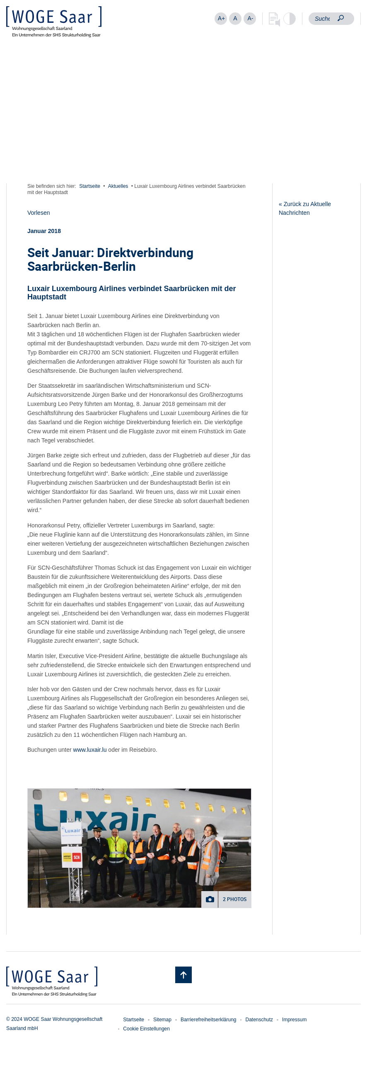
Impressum (294, 1020)
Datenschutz (259, 1020)
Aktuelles (118, 186)
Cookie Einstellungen (146, 1029)
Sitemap (162, 1020)
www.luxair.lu (90, 749)
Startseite (89, 186)
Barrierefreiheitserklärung (209, 1020)
